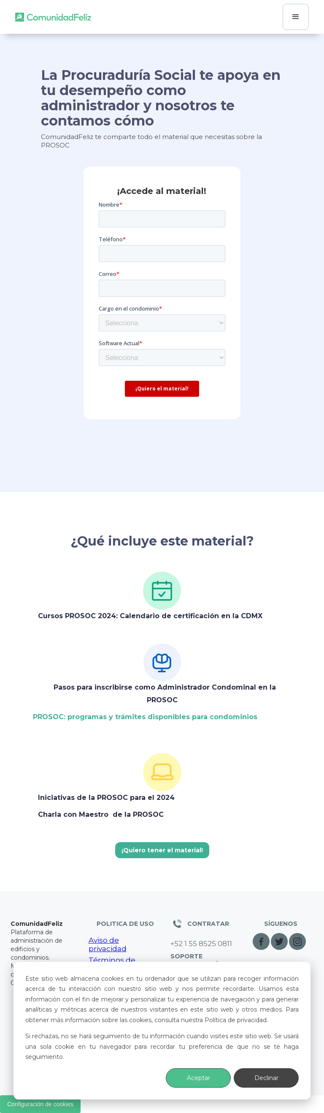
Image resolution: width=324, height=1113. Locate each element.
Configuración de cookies (40, 1104)
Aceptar (198, 1078)
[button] (296, 17)
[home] (53, 17)
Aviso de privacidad (108, 944)
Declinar (266, 1078)
